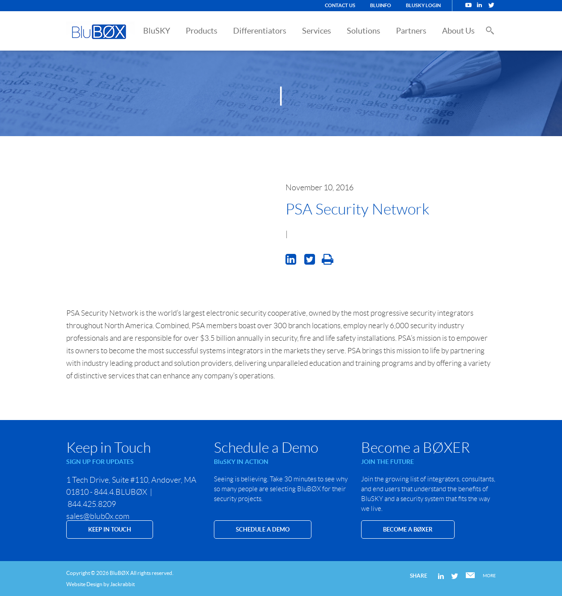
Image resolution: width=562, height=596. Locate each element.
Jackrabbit (122, 584)
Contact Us (340, 5)
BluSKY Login (423, 5)
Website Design (84, 584)
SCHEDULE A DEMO (263, 529)
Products (201, 30)
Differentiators (259, 30)
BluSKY (156, 30)
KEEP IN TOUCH (109, 529)
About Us (458, 30)
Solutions (363, 30)
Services (316, 30)
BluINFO (380, 5)
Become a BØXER (408, 529)
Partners (411, 30)
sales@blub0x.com (97, 516)
